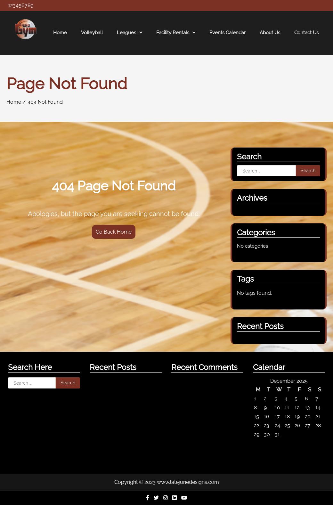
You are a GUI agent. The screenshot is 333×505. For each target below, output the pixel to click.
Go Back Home (114, 232)
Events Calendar (227, 33)
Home (60, 33)
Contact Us (306, 33)
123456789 (20, 5)
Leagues (126, 33)
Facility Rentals (172, 33)
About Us (270, 33)
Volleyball (92, 33)
